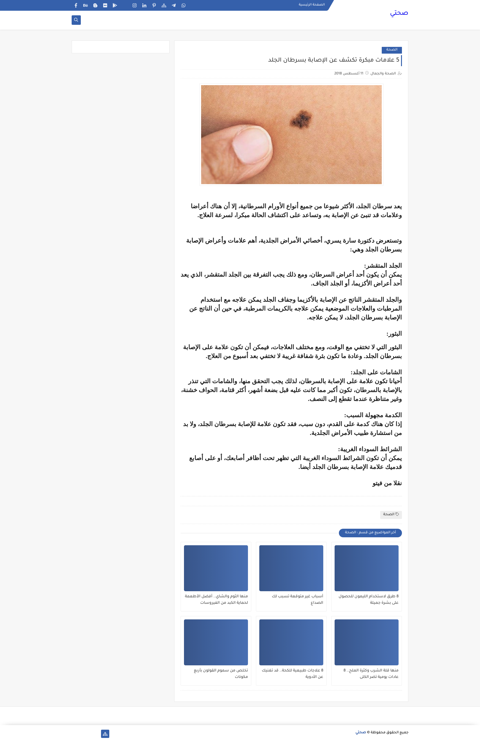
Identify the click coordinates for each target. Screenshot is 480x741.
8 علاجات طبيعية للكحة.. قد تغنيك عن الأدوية (292, 674)
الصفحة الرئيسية (312, 5)
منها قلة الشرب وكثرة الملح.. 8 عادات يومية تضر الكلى (371, 674)
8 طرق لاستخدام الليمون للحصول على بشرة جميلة (369, 600)
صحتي (399, 13)
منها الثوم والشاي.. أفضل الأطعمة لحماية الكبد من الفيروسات (216, 600)
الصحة (391, 50)
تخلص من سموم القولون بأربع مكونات (221, 674)
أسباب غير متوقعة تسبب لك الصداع (297, 600)
